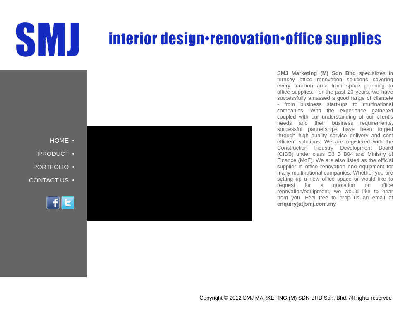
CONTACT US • (50, 180)
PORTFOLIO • (51, 166)
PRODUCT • (54, 153)
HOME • (60, 140)
